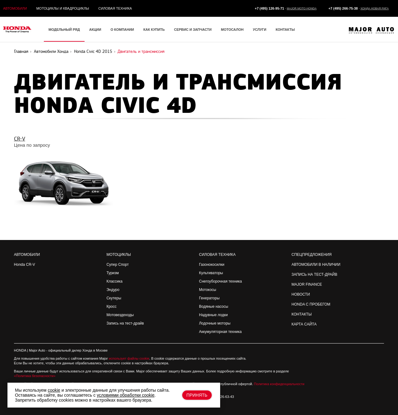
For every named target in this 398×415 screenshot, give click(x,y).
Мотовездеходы (120, 315)
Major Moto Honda (302, 8)
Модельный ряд (64, 29)
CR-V (19, 139)
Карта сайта (304, 324)
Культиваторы (211, 273)
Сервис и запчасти (193, 29)
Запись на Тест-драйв (314, 274)
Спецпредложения (312, 254)
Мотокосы (207, 290)
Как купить (154, 29)
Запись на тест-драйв (125, 323)
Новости (301, 294)
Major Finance (307, 284)
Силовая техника (115, 8)
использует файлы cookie (129, 358)
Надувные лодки (213, 315)
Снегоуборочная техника (220, 281)
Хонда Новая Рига (374, 8)
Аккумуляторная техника (220, 332)
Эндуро (112, 290)
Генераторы (209, 298)
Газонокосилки (211, 264)
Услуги (259, 29)
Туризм (112, 273)
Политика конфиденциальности (279, 384)
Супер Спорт (117, 264)
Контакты (285, 29)
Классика (114, 281)
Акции (95, 29)
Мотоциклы (118, 254)
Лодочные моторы (214, 323)
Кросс (111, 306)
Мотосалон (232, 29)
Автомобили (15, 8)
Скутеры (113, 298)
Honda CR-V (24, 264)
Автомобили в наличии (316, 264)
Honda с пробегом (311, 304)
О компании (122, 29)
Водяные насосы (213, 306)
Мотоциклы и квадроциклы (62, 8)
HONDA (20, 350)
